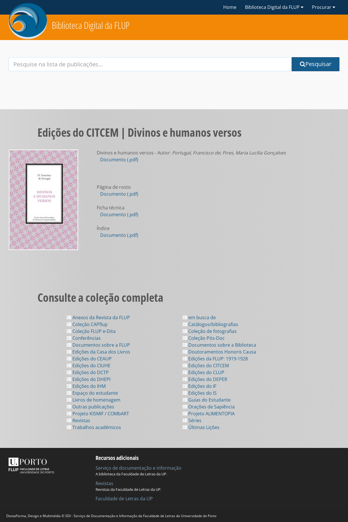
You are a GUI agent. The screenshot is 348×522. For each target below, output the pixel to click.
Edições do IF (199, 386)
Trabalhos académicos (94, 427)
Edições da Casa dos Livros (98, 352)
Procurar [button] (323, 7)
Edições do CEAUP (89, 359)
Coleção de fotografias (210, 331)
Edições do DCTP (88, 372)
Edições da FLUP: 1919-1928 (215, 359)
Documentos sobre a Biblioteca (219, 345)
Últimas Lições (201, 427)
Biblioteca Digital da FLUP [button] (274, 7)
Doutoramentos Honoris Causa (219, 352)
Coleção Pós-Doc (204, 338)
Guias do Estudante (207, 400)
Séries (192, 420)
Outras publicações (90, 407)
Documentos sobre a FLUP (98, 345)
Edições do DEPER (205, 379)
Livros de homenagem (93, 400)
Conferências (84, 338)
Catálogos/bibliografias (210, 324)
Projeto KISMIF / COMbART (98, 413)
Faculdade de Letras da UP (124, 498)
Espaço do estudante (92, 393)
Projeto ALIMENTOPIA (209, 413)
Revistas (78, 420)
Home (229, 7)
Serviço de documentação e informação (138, 468)
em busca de (199, 317)
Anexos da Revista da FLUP (98, 317)
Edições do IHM (86, 386)
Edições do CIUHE (88, 365)
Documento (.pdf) (119, 159)
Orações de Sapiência (209, 407)
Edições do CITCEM (206, 365)
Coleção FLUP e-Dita (91, 331)
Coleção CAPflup (87, 324)
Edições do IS (200, 393)
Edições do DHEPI (88, 379)
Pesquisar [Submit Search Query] (315, 64)
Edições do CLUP (203, 372)
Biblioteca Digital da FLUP (91, 25)
